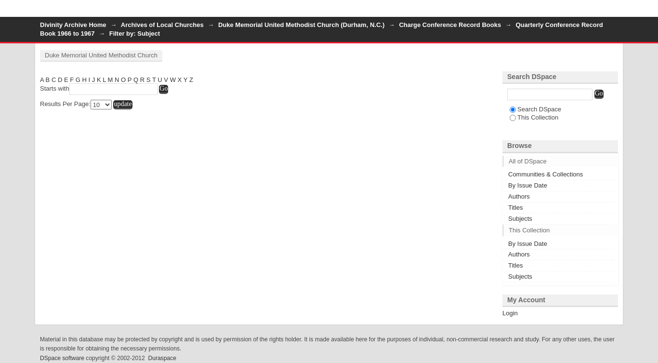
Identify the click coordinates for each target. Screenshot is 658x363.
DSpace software (62, 358)
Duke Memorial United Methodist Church (101, 55)
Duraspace (162, 358)
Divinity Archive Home (73, 24)
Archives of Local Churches (162, 24)
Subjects (520, 218)
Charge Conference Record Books (450, 24)
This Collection (534, 117)
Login (610, 11)
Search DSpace (535, 109)
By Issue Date (527, 185)
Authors (519, 196)
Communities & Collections (545, 174)
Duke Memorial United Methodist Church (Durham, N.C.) (301, 24)
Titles (515, 207)
